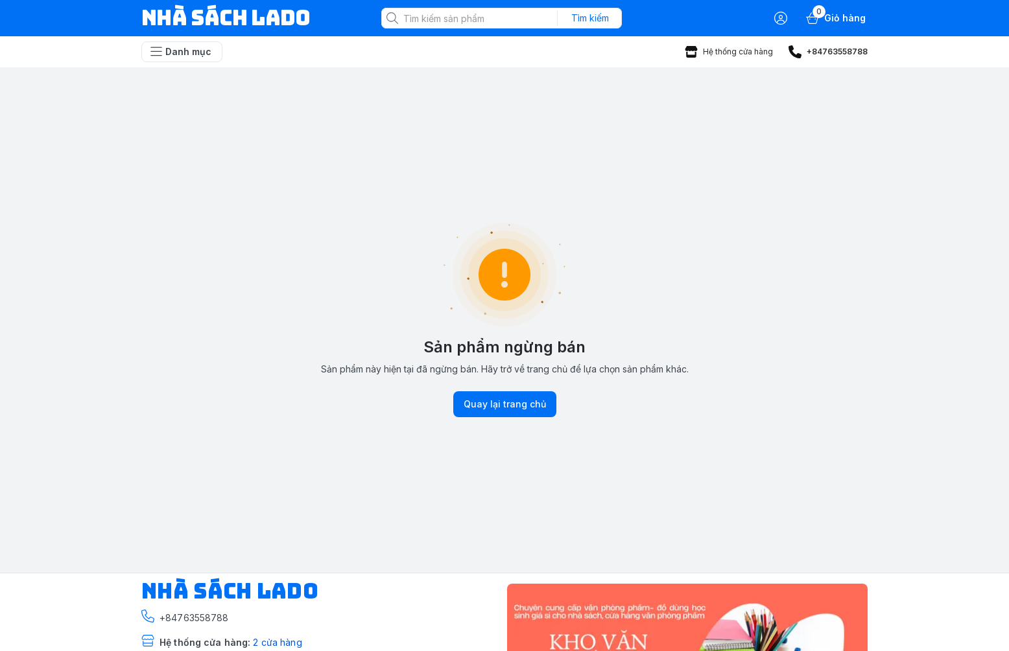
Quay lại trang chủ (504, 404)
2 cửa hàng (277, 642)
